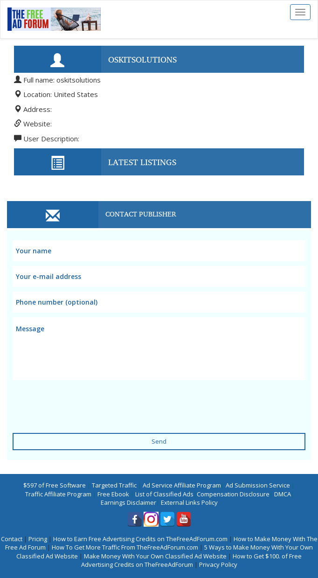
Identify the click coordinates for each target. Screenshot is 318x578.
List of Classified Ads (164, 494)
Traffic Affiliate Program (58, 494)
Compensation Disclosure (233, 494)
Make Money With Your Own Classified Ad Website (155, 556)
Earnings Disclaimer (128, 502)
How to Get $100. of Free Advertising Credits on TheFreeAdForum (191, 560)
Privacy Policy (218, 564)
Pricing (37, 539)
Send (159, 441)
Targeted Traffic (114, 485)
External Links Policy (189, 502)
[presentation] (83, 401)
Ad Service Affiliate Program (182, 485)
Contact (11, 539)
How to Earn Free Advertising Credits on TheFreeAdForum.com (140, 539)
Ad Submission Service (258, 485)
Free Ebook (113, 494)
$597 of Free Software (54, 485)
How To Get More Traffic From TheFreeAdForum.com (125, 547)
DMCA (282, 494)
